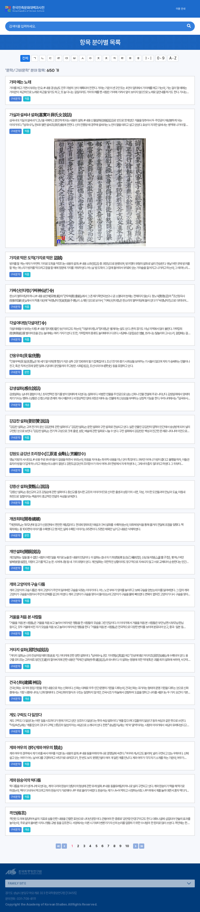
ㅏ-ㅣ (148, 58)
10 (127, 846)
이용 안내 (180, 8)
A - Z (173, 58)
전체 (25, 58)
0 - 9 (160, 58)
